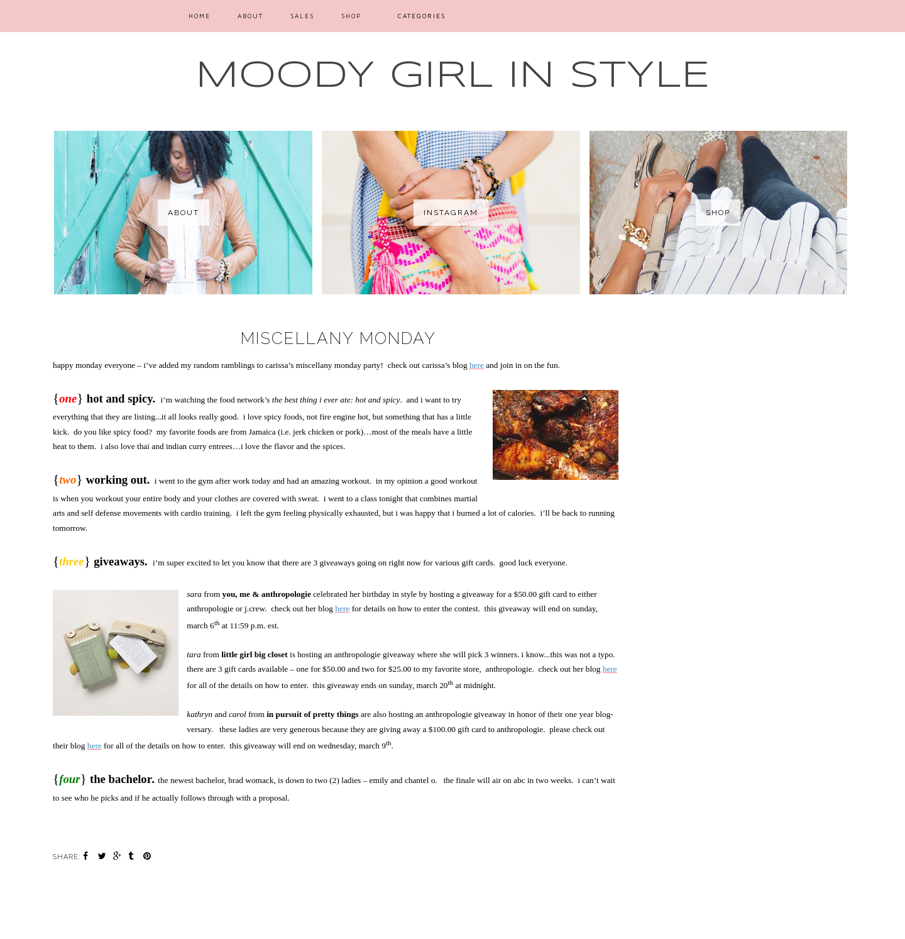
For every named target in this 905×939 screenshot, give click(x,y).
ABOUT (250, 15)
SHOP (351, 15)
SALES (302, 15)
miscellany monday (338, 338)
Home (200, 15)
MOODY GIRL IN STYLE (452, 76)
